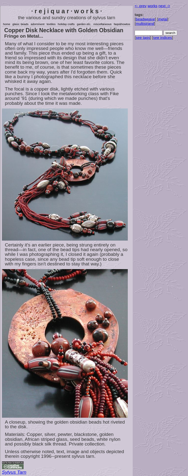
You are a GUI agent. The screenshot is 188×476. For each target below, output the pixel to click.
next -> (164, 6)
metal (162, 19)
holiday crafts (66, 24)
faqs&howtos (122, 24)
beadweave (145, 19)
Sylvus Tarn (14, 472)
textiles (51, 24)
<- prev (140, 6)
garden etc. (84, 24)
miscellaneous (102, 24)
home (6, 24)
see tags (143, 37)
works (153, 6)
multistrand (145, 23)
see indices (162, 37)
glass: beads (21, 24)
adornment (37, 24)
